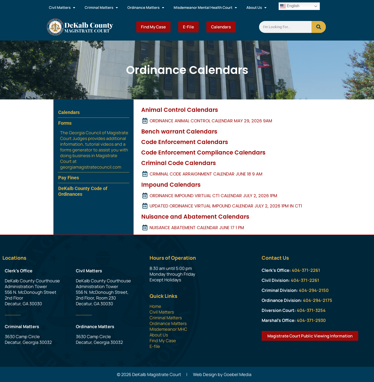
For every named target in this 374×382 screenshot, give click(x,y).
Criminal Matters (101, 8)
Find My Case (153, 27)
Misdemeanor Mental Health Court (205, 8)
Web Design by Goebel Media (222, 374)
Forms (65, 123)
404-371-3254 (311, 310)
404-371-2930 (311, 320)
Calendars (221, 27)
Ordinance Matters (145, 8)
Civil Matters (62, 8)
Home (155, 306)
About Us (256, 8)
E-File (188, 27)
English (289, 6)
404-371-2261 (306, 270)
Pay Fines (68, 178)
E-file (155, 346)
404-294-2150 (314, 290)
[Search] (319, 27)
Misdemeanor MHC (168, 329)
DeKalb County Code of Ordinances (82, 191)
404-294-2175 (317, 300)
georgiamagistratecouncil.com (90, 167)
